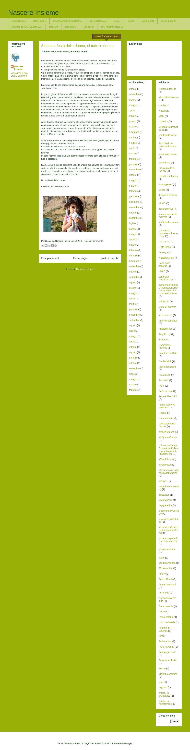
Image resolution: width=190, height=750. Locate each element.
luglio (132, 223)
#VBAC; (163, 481)
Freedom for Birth (168, 353)
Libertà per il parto (168, 176)
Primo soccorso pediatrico (167, 406)
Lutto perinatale (98, 21)
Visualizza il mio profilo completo (19, 74)
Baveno (163, 339)
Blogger (128, 743)
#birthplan (164, 301)
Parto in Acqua (166, 646)
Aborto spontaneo (168, 320)
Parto (161, 385)
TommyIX (106, 743)
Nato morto (164, 375)
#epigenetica (165, 505)
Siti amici (89, 27)
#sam (161, 557)
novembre (134, 169)
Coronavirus (19, 21)
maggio (133, 105)
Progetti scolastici (168, 660)
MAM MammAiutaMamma (67, 21)
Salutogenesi (165, 184)
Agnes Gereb (166, 579)
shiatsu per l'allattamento (166, 702)
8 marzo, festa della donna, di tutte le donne (77, 46)
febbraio (133, 159)
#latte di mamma (167, 307)
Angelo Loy (165, 334)
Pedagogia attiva (167, 652)
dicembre (134, 132)
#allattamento (166, 208)
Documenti (147, 21)
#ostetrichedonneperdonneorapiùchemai (168, 530)
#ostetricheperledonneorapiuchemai (168, 540)
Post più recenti (50, 258)
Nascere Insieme (33, 12)
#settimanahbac (167, 563)
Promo (130, 21)
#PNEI (162, 203)
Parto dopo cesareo (164, 264)
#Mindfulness (166, 459)
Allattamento (165, 328)
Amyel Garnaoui (167, 584)
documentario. (166, 418)
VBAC (162, 271)
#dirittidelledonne (168, 135)
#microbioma (165, 315)
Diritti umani (165, 247)
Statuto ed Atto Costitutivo (27, 27)
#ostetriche (164, 162)
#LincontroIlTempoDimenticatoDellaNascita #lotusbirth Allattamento (168, 449)
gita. (161, 682)
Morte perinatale (167, 366)
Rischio (163, 413)
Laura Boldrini (166, 617)
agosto (132, 282)
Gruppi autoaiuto (167, 89)
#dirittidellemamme (169, 222)
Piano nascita (168, 21)
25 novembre (166, 568)
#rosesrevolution (167, 549)
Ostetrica (163, 121)
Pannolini (164, 380)
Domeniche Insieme (165, 346)
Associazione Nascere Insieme (167, 145)
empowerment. (166, 432)
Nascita (163, 110)
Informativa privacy (112, 27)
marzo (132, 115)
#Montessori (165, 464)
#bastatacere (165, 500)
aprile (132, 110)
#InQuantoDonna (168, 437)
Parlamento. (165, 641)
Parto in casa (166, 391)
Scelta (162, 189)
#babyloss (164, 494)
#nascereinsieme (168, 154)
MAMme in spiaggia (164, 629)
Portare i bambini (168, 396)
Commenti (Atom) (84, 269)
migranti (163, 687)
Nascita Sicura (166, 257)
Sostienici (70, 27)
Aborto (162, 573)
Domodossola (166, 606)
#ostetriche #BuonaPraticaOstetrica (168, 233)
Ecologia (163, 252)
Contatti (53, 27)
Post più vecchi (109, 258)
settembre (134, 94)
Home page (39, 21)
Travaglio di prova (168, 195)
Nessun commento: (94, 241)
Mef (161, 636)
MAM (161, 116)
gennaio (133, 164)
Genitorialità (165, 361)
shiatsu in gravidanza (164, 694)
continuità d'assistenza (165, 278)
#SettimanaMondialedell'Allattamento (169, 471)
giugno (132, 99)
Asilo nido (164, 592)
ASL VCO (164, 241)
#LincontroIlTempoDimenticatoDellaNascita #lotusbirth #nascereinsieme (168, 289)
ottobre (133, 89)
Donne (162, 611)
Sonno (162, 668)
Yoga (117, 21)
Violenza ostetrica (168, 674)
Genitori (163, 105)
